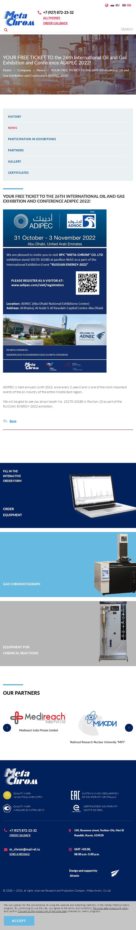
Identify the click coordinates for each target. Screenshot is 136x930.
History (14, 116)
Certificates (18, 172)
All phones (51, 18)
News (41, 70)
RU (117, 5)
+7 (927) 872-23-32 (58, 12)
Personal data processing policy (111, 908)
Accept (19, 921)
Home (7, 70)
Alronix (74, 875)
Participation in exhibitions (32, 139)
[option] (38, 721)
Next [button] (129, 728)
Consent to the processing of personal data (42, 911)
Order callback (55, 23)
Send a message (19, 854)
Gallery (14, 161)
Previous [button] (7, 728)
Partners (16, 150)
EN (129, 5)
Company (24, 70)
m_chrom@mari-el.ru (24, 849)
